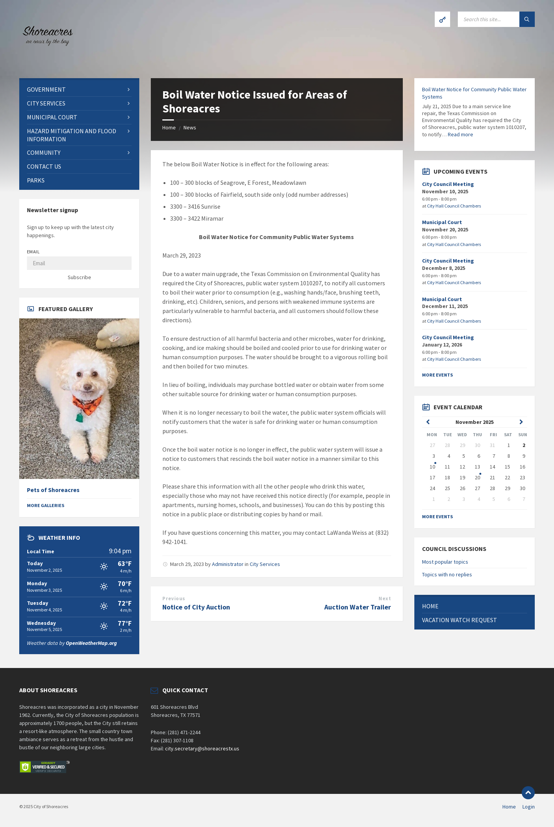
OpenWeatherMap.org (91, 643)
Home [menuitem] (509, 806)
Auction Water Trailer (357, 607)
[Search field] (496, 19)
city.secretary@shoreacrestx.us (202, 748)
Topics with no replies (447, 574)
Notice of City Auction (196, 607)
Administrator (228, 564)
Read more (460, 134)
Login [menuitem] (528, 806)
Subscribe (79, 277)
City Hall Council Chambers (454, 206)
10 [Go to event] (432, 466)
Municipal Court (442, 222)
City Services (265, 564)
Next (385, 598)
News (190, 127)
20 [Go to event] (477, 477)
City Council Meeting (448, 184)
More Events (437, 375)
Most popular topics (445, 561)
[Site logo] (46, 63)
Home (169, 127)
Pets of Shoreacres (53, 490)
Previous (173, 598)
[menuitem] (79, 89)
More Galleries (45, 505)
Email (33, 251)
